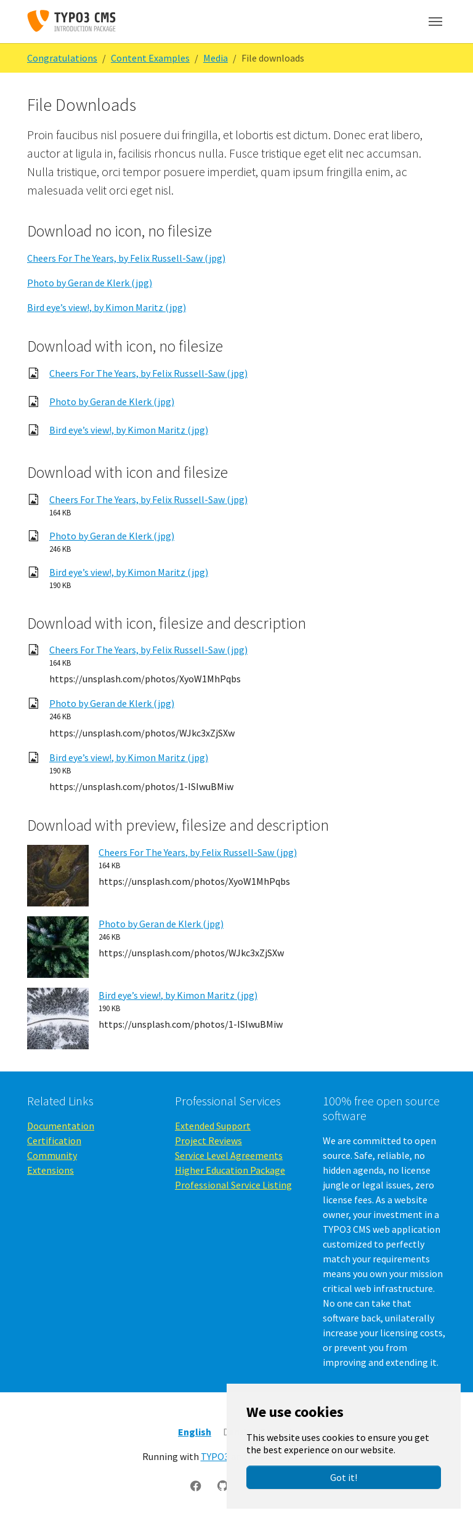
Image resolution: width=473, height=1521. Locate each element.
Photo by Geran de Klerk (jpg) (89, 282)
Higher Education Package (230, 1170)
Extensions (50, 1170)
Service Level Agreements (229, 1155)
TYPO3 (215, 1456)
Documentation (60, 1126)
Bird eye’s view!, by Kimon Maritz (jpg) (106, 307)
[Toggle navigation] (435, 21)
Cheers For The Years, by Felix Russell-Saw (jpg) (126, 258)
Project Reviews (208, 1140)
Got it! (343, 1477)
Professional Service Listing (233, 1185)
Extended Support (213, 1126)
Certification (54, 1140)
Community (52, 1155)
